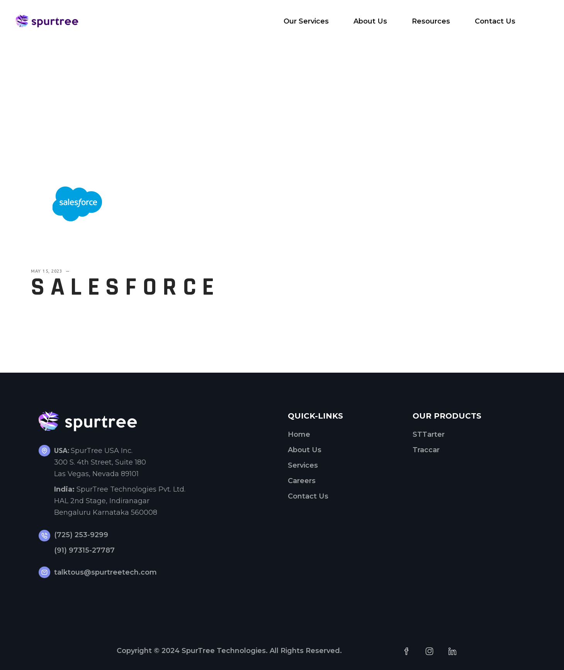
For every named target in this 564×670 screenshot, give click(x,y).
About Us (304, 450)
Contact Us (308, 496)
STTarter (429, 434)
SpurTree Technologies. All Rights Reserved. (262, 650)
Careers (302, 481)
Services (303, 465)
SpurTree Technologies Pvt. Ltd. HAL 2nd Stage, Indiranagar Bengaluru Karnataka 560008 (119, 501)
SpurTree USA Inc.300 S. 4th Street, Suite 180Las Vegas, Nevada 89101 (100, 462)
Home (299, 434)
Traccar (426, 450)
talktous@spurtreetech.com (105, 572)
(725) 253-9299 (81, 535)
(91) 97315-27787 (84, 550)
